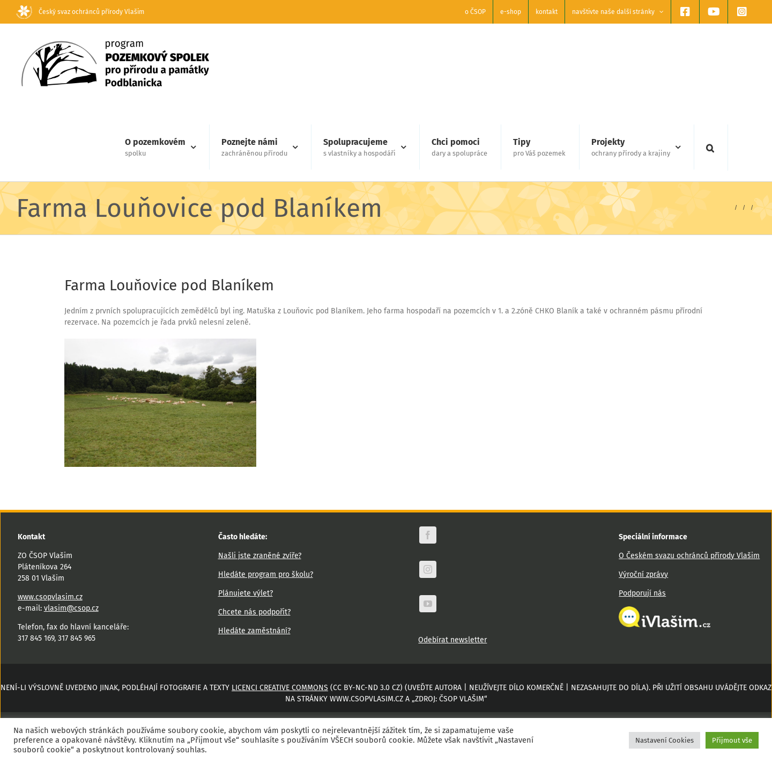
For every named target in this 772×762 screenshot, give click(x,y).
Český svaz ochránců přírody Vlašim (80, 12)
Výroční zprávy (643, 574)
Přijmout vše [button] (732, 740)
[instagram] (427, 569)
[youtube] (427, 603)
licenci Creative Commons (280, 687)
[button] (710, 147)
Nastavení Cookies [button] (664, 740)
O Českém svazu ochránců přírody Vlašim (689, 555)
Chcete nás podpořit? (254, 612)
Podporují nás (642, 593)
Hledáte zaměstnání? (254, 630)
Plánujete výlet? (245, 593)
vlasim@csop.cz (71, 608)
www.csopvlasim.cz (50, 597)
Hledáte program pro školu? (265, 574)
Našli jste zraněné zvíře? (259, 555)
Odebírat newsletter (452, 639)
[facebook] (427, 535)
